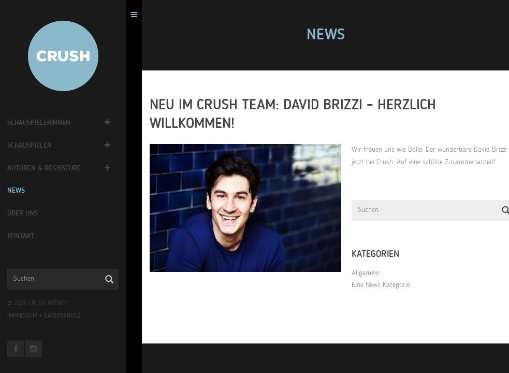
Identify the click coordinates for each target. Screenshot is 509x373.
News (29, 190)
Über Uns (36, 213)
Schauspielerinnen (52, 122)
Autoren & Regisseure (57, 168)
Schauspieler (43, 145)
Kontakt (34, 236)
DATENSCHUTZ (75, 316)
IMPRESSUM (35, 316)
